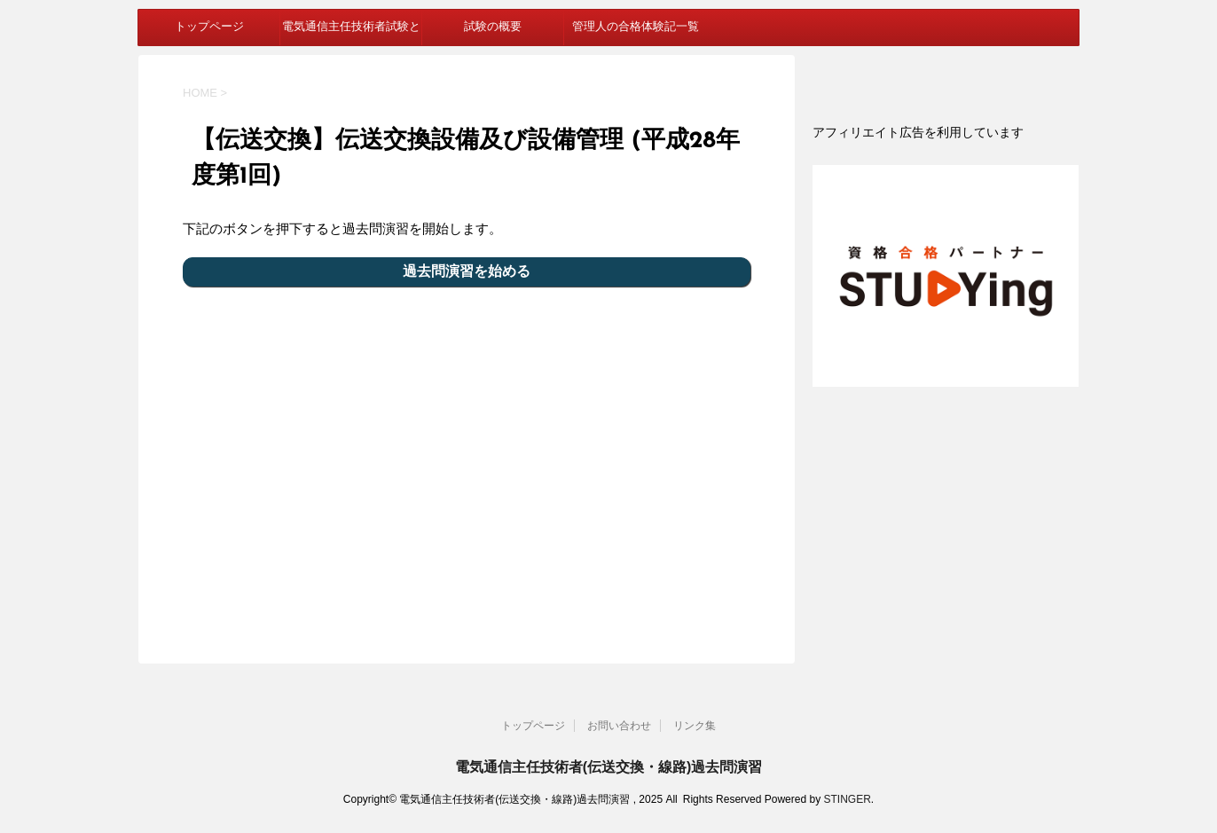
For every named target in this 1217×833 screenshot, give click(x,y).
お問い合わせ (619, 725)
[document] (946, 132)
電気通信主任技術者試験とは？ (351, 33)
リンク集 (694, 725)
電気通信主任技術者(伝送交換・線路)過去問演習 (609, 766)
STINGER (846, 799)
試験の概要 (493, 27)
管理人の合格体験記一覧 (635, 27)
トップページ (209, 27)
